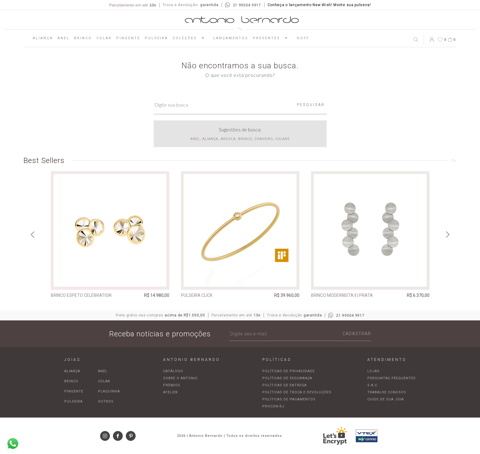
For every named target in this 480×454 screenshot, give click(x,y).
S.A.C (372, 385)
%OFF (303, 38)
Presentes (272, 38)
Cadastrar (357, 333)
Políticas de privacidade (288, 371)
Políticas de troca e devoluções (297, 392)
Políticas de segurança (287, 378)
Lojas (373, 371)
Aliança (43, 38)
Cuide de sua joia (385, 399)
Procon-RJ (273, 406)
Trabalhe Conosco (386, 392)
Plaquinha (109, 391)
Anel (63, 38)
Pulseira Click (196, 295)
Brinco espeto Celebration (81, 295)
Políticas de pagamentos (289, 399)
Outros (106, 401)
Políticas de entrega (284, 385)
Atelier (170, 392)
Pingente (128, 38)
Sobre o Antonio (180, 378)
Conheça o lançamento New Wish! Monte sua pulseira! (319, 5)
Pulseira (156, 38)
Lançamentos (230, 38)
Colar (104, 38)
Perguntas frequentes (391, 378)
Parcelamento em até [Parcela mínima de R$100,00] (132, 5)
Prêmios (171, 385)
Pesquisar (311, 105)
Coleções (191, 38)
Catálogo (173, 371)
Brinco (83, 38)
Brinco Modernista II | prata (342, 295)
